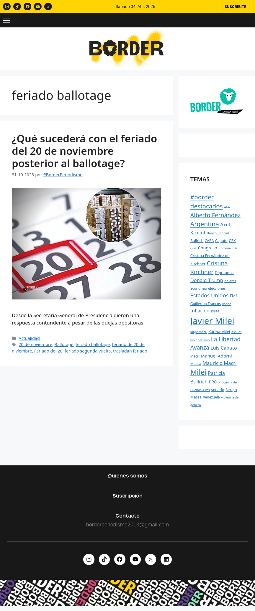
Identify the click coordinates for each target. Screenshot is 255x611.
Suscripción (127, 498)
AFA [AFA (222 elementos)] (227, 210)
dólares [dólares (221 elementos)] (230, 283)
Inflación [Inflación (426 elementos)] (200, 313)
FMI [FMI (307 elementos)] (233, 298)
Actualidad (29, 341)
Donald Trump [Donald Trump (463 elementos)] (206, 282)
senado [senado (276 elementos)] (217, 392)
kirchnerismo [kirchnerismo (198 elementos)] (200, 343)
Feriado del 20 (48, 353)
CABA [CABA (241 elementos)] (209, 243)
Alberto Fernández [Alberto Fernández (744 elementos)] (215, 218)
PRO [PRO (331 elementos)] (213, 384)
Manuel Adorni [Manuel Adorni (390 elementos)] (216, 358)
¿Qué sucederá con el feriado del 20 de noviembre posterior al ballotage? (84, 153)
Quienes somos (127, 478)
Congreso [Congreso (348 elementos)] (207, 250)
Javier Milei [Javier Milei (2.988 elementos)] (212, 323)
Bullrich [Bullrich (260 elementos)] (197, 243)
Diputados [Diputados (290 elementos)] (224, 275)
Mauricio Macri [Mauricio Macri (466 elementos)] (219, 366)
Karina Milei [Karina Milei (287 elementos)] (219, 334)
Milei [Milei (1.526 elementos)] (198, 375)
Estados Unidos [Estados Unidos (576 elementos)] (209, 298)
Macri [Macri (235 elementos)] (195, 358)
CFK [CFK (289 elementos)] (232, 243)
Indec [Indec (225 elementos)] (226, 306)
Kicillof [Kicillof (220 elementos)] (236, 334)
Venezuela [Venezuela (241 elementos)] (211, 399)
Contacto (127, 518)
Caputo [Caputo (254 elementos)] (221, 243)
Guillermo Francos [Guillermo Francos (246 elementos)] (205, 306)
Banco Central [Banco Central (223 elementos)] (218, 235)
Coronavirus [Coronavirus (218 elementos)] (227, 250)
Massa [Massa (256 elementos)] (195, 366)
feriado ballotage (93, 347)
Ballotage (64, 347)
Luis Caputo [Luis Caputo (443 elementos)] (223, 351)
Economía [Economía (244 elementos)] (198, 291)
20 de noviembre (35, 347)
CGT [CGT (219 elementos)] (193, 250)
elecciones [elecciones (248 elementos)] (217, 291)
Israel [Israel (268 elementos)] (215, 314)
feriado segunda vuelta (88, 353)
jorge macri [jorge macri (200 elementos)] (198, 334)
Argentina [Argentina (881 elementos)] (204, 227)
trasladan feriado (130, 353)
